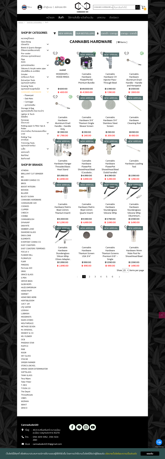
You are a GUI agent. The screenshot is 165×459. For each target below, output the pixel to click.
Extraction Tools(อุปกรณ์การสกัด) (28, 81)
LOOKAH (24, 310)
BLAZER (24, 193)
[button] (143, 7)
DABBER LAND (27, 228)
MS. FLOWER (26, 336)
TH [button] (27, 7)
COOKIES (25, 206)
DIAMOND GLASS (28, 232)
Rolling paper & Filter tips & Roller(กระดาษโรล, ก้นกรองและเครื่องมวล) (33, 129)
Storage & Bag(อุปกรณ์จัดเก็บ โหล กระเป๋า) (32, 109)
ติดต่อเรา (114, 17)
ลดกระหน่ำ (25, 152)
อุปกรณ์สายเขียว (28, 65)
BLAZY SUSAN (27, 196)
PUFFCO (24, 346)
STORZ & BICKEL (28, 365)
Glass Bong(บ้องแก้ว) (26, 43)
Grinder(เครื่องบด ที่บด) (27, 75)
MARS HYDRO (27, 319)
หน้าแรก (50, 17)
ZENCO (24, 407)
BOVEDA (25, 189)
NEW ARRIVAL (66, 33)
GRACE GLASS (27, 274)
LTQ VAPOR (26, 307)
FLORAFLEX (26, 258)
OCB (23, 339)
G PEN (23, 277)
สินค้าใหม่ (25, 155)
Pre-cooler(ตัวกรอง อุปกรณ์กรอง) (31, 55)
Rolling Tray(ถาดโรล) (26, 138)
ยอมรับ (150, 453)
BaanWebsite (159, 447)
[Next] (119, 276)
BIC (22, 176)
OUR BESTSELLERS (85, 33)
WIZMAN (25, 401)
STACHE (24, 359)
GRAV (23, 271)
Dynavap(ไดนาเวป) (25, 121)
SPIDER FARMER (28, 362)
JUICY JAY (25, 303)
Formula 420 (26, 267)
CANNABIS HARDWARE (31, 91)
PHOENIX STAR (27, 342)
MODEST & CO (27, 332)
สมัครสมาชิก (61, 7)
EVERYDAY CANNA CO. (31, 241)
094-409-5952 (40, 437)
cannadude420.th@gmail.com (47, 444)
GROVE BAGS (27, 280)
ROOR (23, 352)
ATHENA (25, 170)
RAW (23, 349)
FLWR (23, 261)
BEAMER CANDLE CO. (30, 180)
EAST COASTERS (28, 245)
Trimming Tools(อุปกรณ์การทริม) (28, 144)
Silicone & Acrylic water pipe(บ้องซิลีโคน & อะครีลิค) (33, 70)
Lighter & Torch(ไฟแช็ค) (27, 115)
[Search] (124, 7)
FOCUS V (25, 251)
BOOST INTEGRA (28, 186)
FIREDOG (25, 264)
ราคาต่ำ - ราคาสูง (109, 33)
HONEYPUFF (26, 290)
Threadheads (27, 394)
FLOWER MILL (27, 254)
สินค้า (61, 17)
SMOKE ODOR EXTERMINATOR (34, 368)
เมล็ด (23, 148)
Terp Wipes (26, 378)
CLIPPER (24, 209)
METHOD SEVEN (28, 326)
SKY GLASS (26, 355)
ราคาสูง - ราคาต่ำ (129, 33)
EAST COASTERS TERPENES (33, 248)
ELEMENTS (25, 238)
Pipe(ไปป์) (23, 60)
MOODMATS (26, 316)
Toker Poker (26, 381)
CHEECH (24, 212)
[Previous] (77, 276)
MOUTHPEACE (27, 323)
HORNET (25, 294)
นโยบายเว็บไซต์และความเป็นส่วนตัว (121, 453)
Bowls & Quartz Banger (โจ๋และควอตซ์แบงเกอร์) (31, 49)
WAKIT (24, 404)
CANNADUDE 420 (29, 202)
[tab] (48, 44)
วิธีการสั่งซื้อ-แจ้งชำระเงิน (80, 17)
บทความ (101, 17)
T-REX (24, 384)
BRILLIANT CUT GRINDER (32, 173)
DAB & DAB (26, 235)
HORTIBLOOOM (27, 300)
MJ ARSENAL (27, 329)
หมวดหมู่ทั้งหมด (27, 38)
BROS (23, 183)
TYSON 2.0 (25, 388)
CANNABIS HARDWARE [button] (103, 7)
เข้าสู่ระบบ (48, 7)
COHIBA (24, 215)
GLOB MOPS (26, 284)
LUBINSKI (25, 313)
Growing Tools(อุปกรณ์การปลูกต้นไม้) (30, 87)
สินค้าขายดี (25, 158)
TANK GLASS (26, 375)
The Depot (25, 391)
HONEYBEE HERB (28, 297)
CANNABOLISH (27, 219)
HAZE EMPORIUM (28, 287)
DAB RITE (25, 225)
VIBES (23, 398)
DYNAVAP (25, 222)
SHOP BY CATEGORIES (34, 22)
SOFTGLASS (26, 372)
